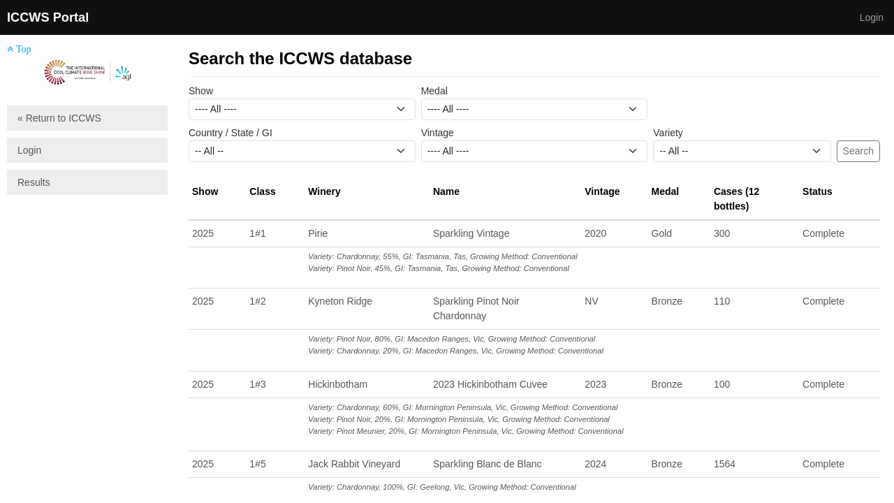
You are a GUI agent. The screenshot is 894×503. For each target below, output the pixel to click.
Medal (434, 90)
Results (33, 182)
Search (858, 150)
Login (872, 17)
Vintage (437, 132)
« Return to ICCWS (59, 118)
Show (201, 90)
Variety (668, 132)
